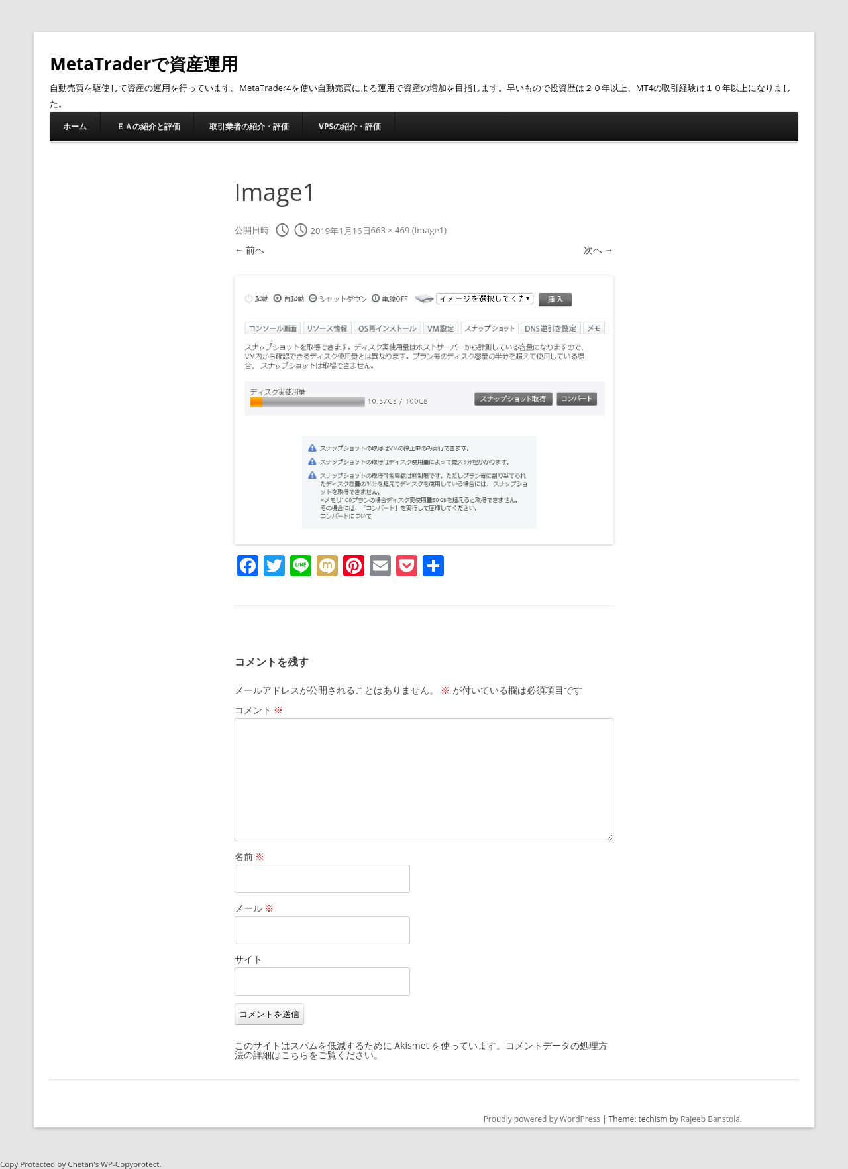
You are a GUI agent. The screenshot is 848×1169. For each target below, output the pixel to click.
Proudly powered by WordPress (542, 1119)
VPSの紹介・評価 (350, 126)
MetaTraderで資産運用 (144, 64)
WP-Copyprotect (130, 1164)
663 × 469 (390, 231)
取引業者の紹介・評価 (249, 126)
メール (254, 908)
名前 (250, 856)
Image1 (430, 231)
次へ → (599, 249)
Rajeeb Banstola (710, 1119)
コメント (259, 710)
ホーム (75, 126)
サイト (248, 959)
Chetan (80, 1164)
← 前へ (250, 249)
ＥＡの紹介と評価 (148, 126)
